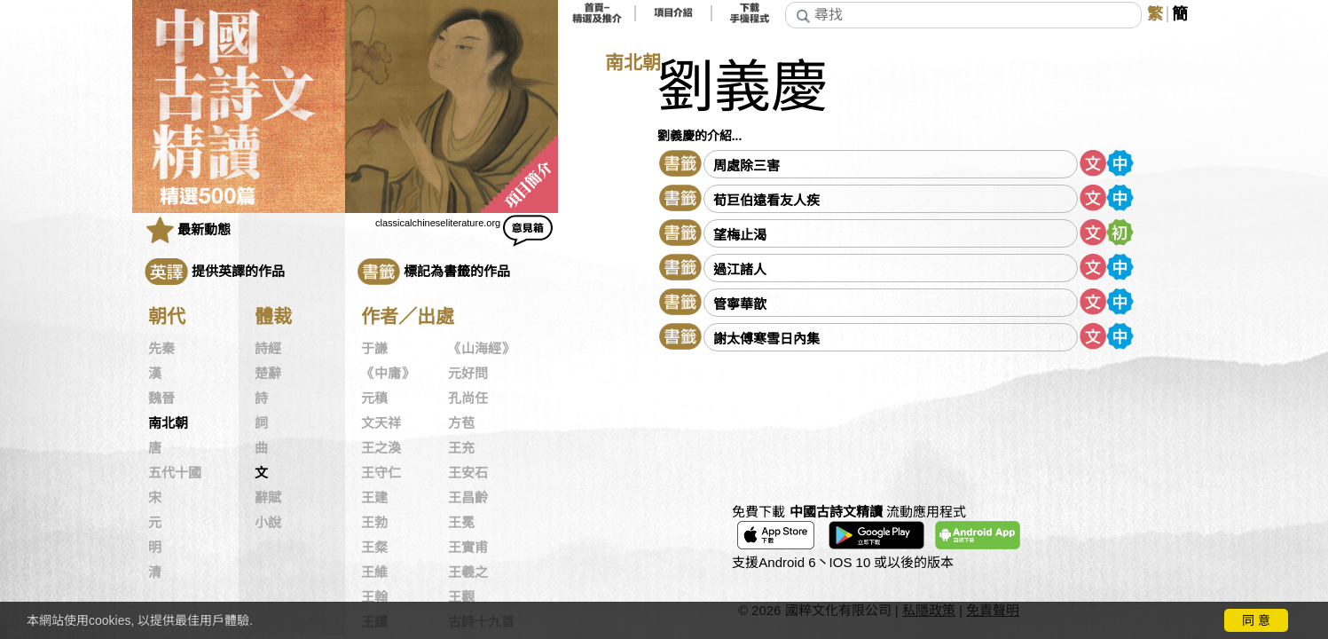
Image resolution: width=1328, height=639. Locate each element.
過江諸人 (739, 269)
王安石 (468, 473)
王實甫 (468, 547)
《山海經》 (481, 349)
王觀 (461, 597)
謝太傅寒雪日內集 (766, 338)
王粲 (374, 547)
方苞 (461, 423)
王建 (374, 498)
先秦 (161, 349)
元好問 (468, 374)
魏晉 (161, 398)
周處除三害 (746, 165)
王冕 (461, 523)
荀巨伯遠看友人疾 (766, 200)
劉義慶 (742, 87)
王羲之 (468, 572)
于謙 (374, 349)
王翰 (374, 597)
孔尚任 (468, 398)
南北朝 (168, 423)
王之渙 (381, 448)
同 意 (1256, 620)
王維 (374, 572)
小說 (268, 523)
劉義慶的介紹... (700, 136)
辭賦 (268, 498)
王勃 (374, 523)
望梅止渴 (739, 234)
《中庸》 (387, 374)
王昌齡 (468, 498)
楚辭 (268, 374)
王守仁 (381, 473)
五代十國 (174, 473)
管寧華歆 (739, 304)
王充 (461, 448)
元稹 (374, 398)
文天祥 (381, 423)
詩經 (268, 349)
